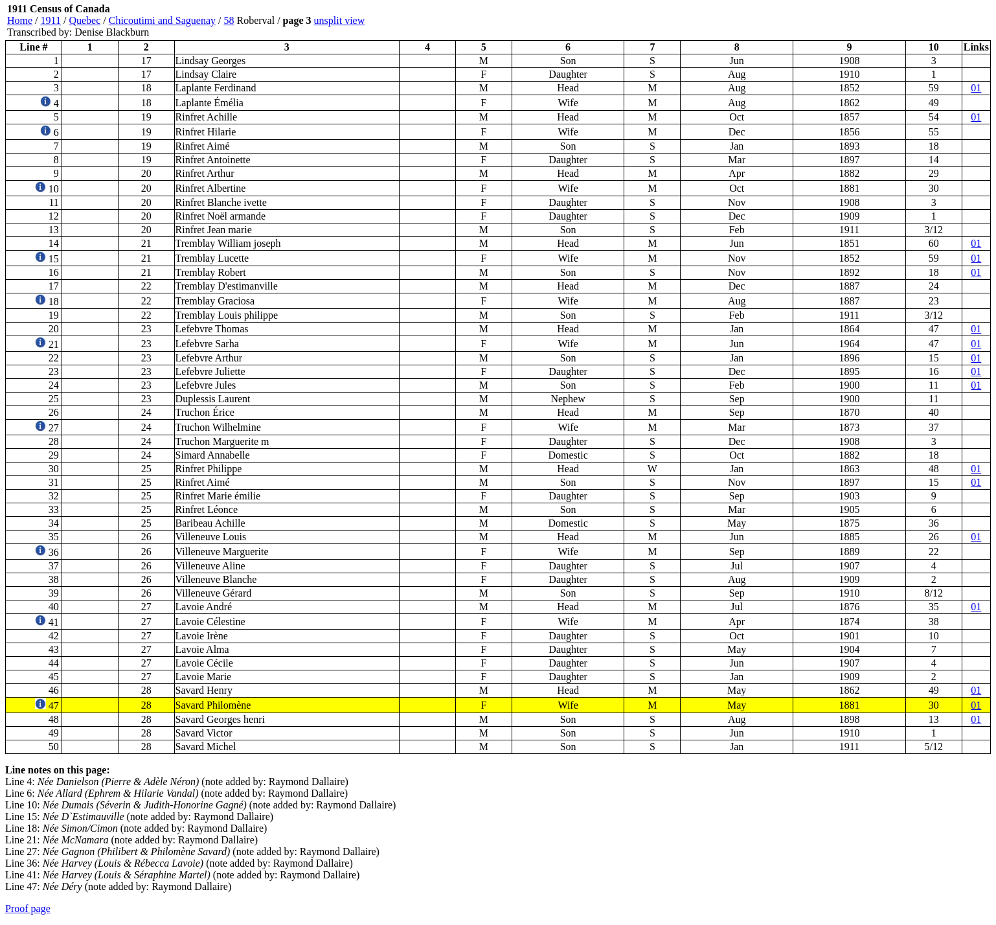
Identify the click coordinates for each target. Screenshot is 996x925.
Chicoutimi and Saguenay (162, 20)
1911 (51, 20)
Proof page (28, 908)
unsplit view (339, 20)
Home (19, 20)
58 (229, 20)
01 (976, 87)
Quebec (84, 20)
